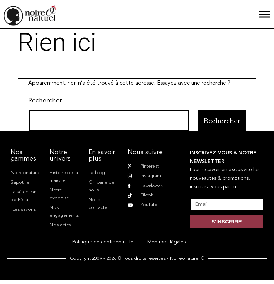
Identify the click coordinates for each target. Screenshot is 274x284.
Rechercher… (48, 101)
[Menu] (264, 14)
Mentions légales (166, 242)
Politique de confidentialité (102, 242)
